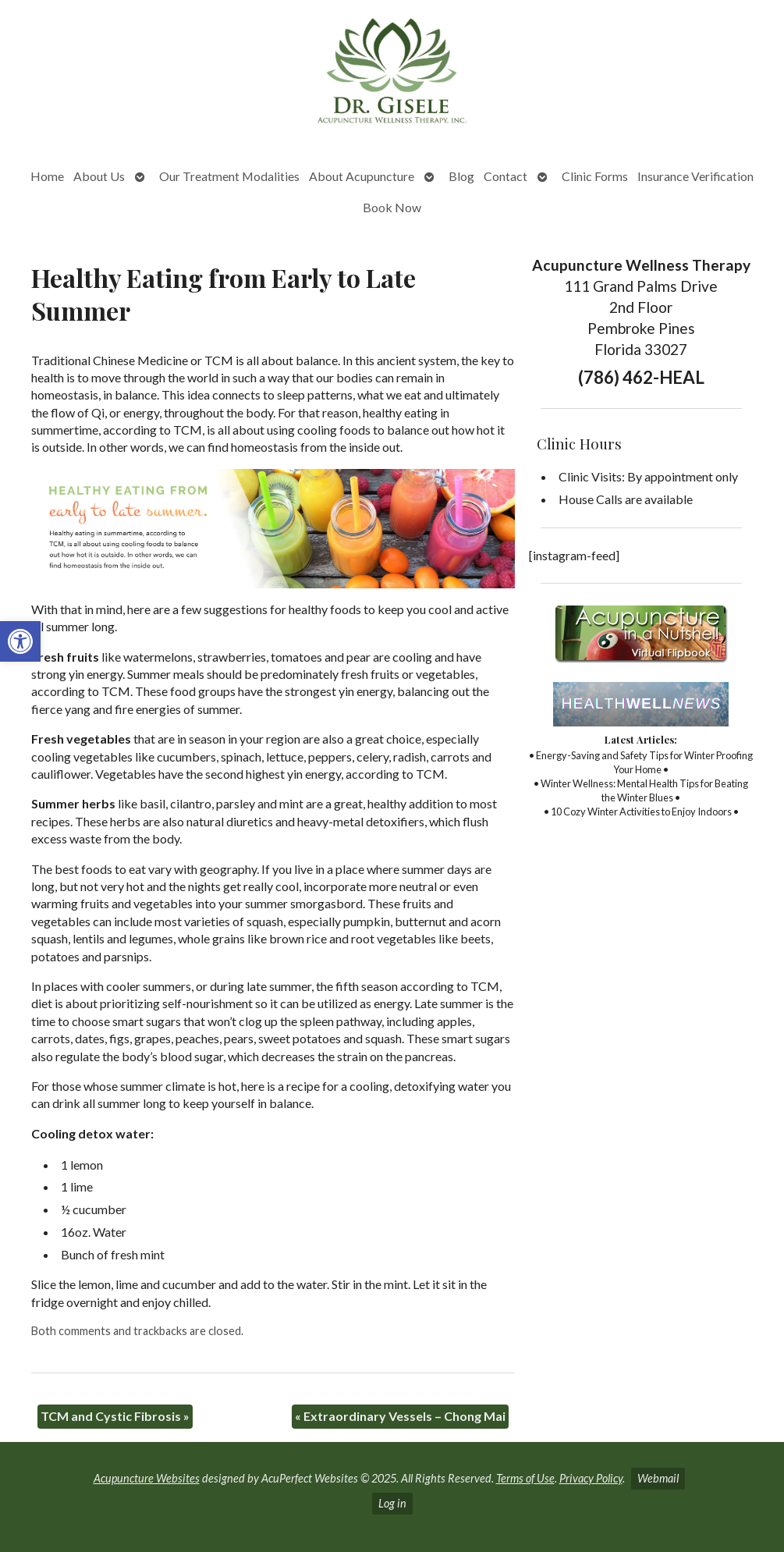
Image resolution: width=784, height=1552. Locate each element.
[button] (20, 641)
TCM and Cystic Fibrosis (115, 1415)
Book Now (392, 207)
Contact (505, 176)
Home (47, 176)
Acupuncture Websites (147, 1478)
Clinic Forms (595, 176)
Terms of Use (525, 1478)
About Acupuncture (361, 176)
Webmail (658, 1478)
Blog (461, 176)
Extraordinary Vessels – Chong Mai (400, 1415)
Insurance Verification (695, 176)
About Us (99, 176)
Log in (392, 1503)
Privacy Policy (591, 1478)
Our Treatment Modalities (229, 176)
